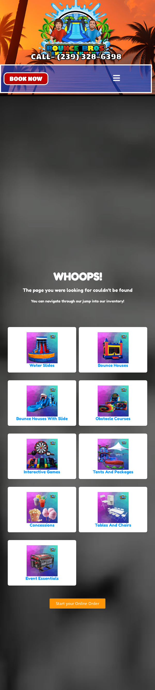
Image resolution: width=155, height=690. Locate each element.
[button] (26, 78)
